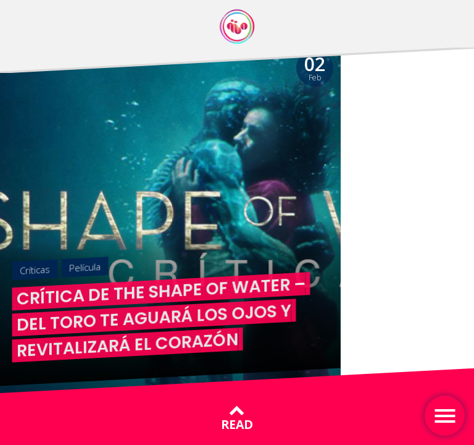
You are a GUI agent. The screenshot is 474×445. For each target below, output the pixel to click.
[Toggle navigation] (445, 416)
